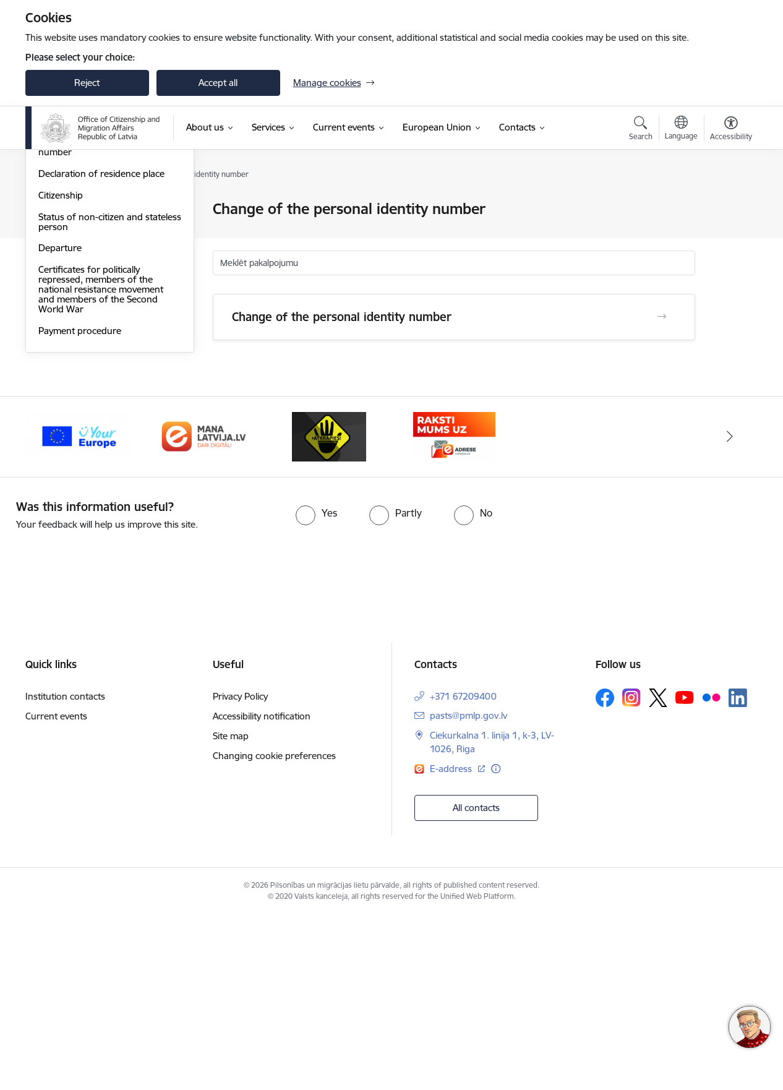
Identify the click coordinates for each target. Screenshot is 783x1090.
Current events (56, 891)
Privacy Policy (240, 871)
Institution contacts (65, 871)
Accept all (218, 82)
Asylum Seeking (70, 253)
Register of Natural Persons (96, 274)
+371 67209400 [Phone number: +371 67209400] (463, 871)
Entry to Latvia (68, 231)
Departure (60, 423)
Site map (231, 911)
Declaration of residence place (101, 348)
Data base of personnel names (102, 296)
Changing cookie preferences (274, 931)
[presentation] (103, 741)
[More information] (495, 944)
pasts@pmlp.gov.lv (468, 890)
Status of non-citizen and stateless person (109, 397)
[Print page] (727, 204)
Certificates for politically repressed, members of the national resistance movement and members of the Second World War (100, 464)
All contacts (476, 983)
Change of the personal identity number (104, 322)
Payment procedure (79, 506)
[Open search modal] (641, 130)
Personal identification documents (109, 210)
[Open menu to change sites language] (681, 129)
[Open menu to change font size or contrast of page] (731, 130)
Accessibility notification (261, 891)
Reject (87, 82)
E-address (452, 944)
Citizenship (60, 370)
